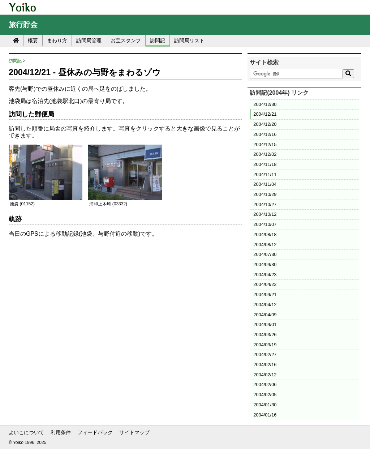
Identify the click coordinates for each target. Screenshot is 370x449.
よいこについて (26, 432)
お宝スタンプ (126, 40)
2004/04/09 (264, 314)
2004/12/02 (264, 154)
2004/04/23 (264, 274)
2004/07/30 (264, 254)
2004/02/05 (264, 394)
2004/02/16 (264, 364)
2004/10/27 (264, 204)
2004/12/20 (264, 124)
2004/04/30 (264, 264)
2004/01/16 (264, 415)
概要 (33, 40)
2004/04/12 (264, 304)
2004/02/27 (264, 354)
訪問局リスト (189, 40)
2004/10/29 (264, 194)
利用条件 (61, 432)
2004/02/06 (264, 384)
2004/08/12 (264, 244)
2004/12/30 (264, 104)
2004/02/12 (264, 374)
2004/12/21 (264, 114)
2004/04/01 (264, 324)
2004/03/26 (264, 334)
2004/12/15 (264, 144)
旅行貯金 (23, 25)
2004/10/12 (264, 214)
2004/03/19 (264, 344)
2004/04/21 (264, 294)
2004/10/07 (264, 224)
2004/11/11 (264, 174)
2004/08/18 (264, 234)
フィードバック (95, 432)
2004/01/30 (264, 404)
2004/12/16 (264, 134)
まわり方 (57, 40)
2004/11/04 (264, 184)
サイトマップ (134, 432)
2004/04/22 (264, 284)
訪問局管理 (89, 40)
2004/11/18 (264, 164)
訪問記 (157, 40)
